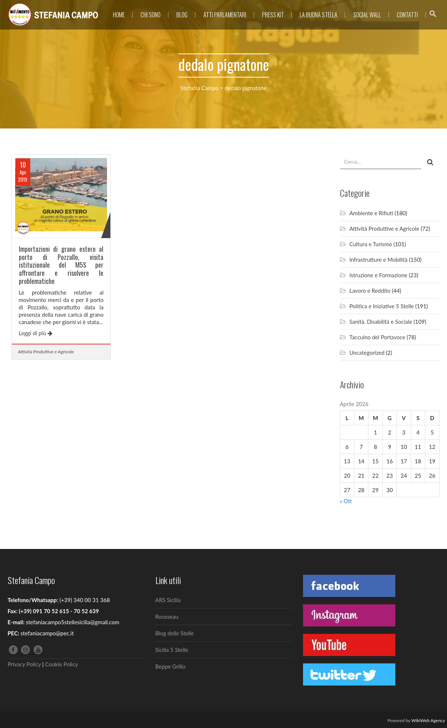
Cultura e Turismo (371, 244)
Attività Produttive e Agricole (46, 351)
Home (119, 14)
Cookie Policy (61, 664)
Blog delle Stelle (174, 633)
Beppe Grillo (170, 666)
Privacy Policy (24, 664)
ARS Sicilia (168, 600)
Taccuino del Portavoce (377, 337)
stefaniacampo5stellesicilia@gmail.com (72, 622)
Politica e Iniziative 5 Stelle (382, 306)
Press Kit (273, 14)
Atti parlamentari (224, 14)
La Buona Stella (318, 14)
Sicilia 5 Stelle (171, 649)
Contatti (407, 14)
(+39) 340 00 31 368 (84, 600)
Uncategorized (367, 352)
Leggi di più (35, 333)
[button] (433, 14)
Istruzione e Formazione (379, 275)
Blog (182, 14)
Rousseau (167, 616)
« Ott (346, 501)
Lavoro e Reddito (370, 290)
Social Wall (367, 14)
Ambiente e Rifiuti (371, 213)
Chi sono (151, 14)
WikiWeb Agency (428, 720)
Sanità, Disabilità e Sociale (381, 321)
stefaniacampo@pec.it (47, 633)
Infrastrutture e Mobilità (379, 259)
